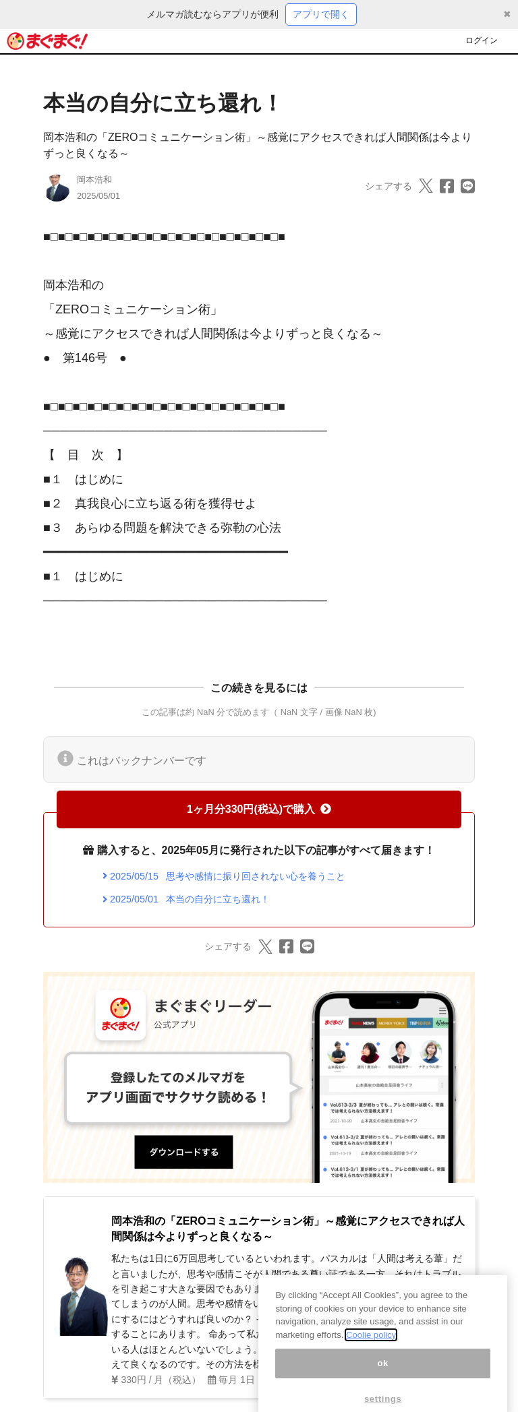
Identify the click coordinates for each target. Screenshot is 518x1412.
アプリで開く (321, 14)
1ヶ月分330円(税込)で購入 (259, 809)
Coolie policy (371, 1344)
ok (382, 1372)
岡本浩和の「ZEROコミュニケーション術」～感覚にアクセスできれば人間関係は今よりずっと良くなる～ (288, 1228)
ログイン (481, 40)
